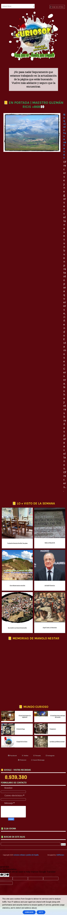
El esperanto (53, 729)
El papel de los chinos (22, 741)
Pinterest (22, 760)
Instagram (50, 755)
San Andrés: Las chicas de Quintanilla (17, 628)
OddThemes (60, 855)
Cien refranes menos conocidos (17, 585)
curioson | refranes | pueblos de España (26, 855)
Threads (37, 755)
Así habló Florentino (50, 585)
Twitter (25, 755)
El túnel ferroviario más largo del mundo (57, 716)
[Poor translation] (6, 875)
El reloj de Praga (21, 729)
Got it (41, 912)
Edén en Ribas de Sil (50, 543)
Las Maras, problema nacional (57, 741)
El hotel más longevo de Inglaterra (25, 716)
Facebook (12, 755)
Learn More (29, 912)
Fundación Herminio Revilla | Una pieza (17, 543)
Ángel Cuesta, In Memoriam (50, 627)
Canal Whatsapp (37, 760)
